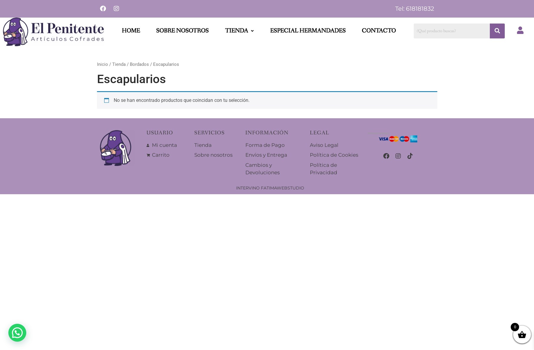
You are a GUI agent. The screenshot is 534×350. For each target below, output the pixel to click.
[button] (239, 31)
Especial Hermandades (308, 31)
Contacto (379, 31)
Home (131, 31)
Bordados (139, 64)
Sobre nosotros (182, 31)
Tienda (239, 31)
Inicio (102, 64)
